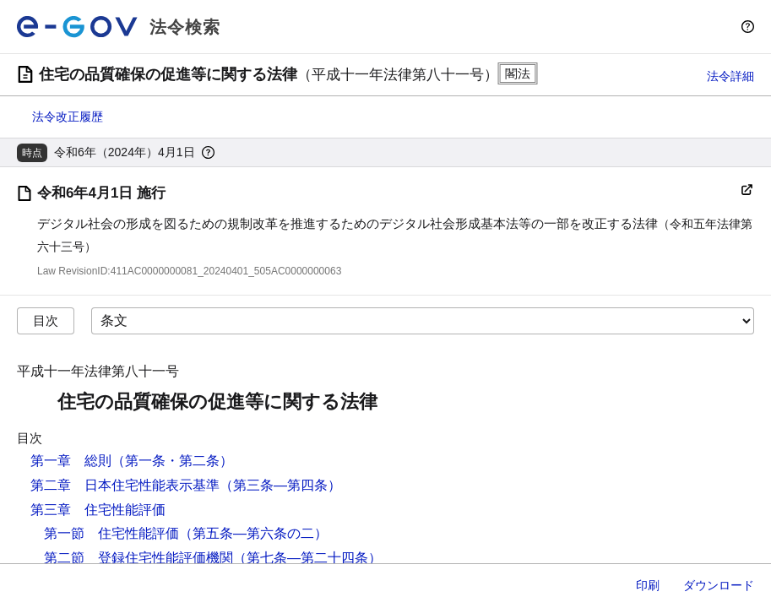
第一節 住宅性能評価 (111, 533)
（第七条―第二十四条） (307, 558)
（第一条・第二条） (172, 460)
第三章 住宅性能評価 (98, 509)
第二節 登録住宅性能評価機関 (138, 558)
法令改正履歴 (67, 116)
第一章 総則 (70, 460)
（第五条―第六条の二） (253, 533)
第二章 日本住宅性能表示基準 (125, 485)
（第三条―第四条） (280, 485)
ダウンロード (718, 585)
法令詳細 (730, 76)
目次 (45, 320)
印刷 (648, 585)
